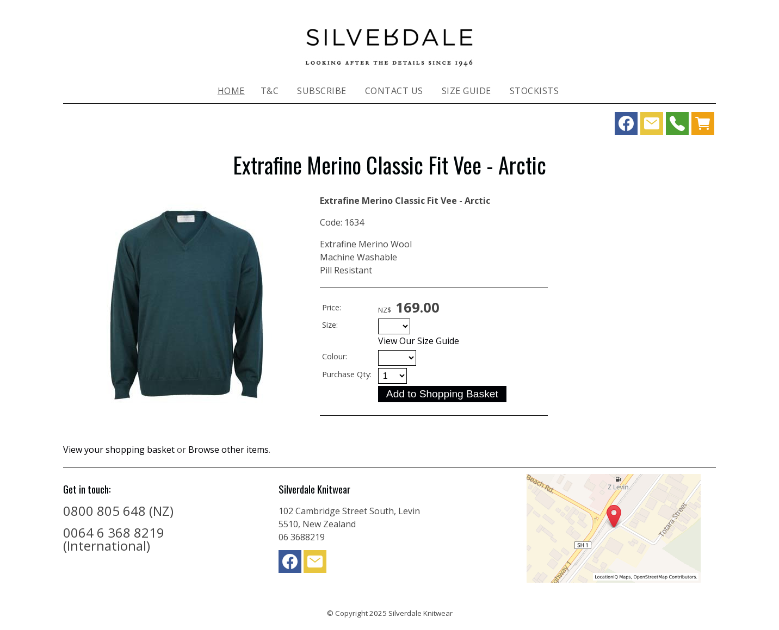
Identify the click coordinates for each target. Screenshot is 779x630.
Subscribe (322, 91)
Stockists (534, 91)
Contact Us (394, 91)
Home (231, 91)
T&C (270, 91)
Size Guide (466, 91)
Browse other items (228, 450)
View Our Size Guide (418, 341)
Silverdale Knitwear (420, 613)
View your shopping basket (119, 450)
